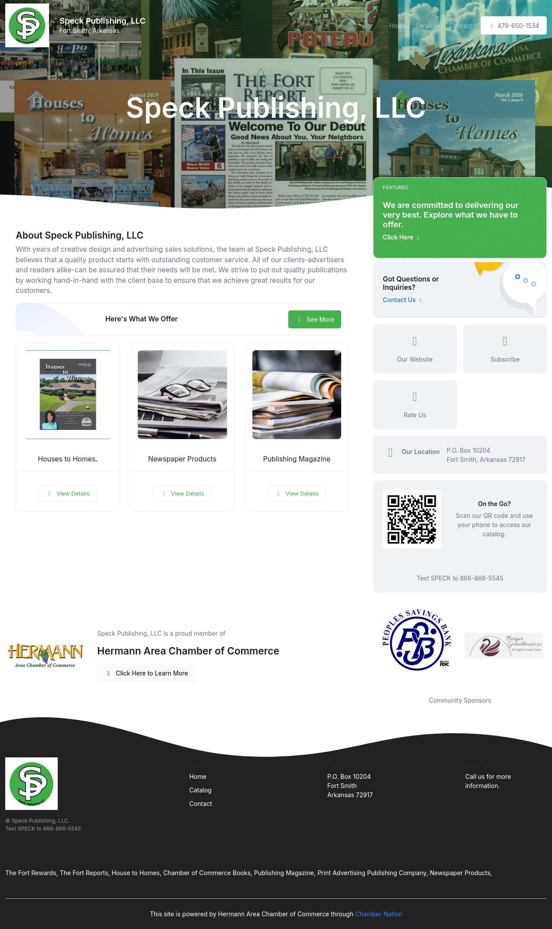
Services (427, 25)
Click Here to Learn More (146, 673)
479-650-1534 (513, 25)
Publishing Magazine (296, 459)
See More (314, 319)
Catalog (200, 790)
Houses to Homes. (68, 459)
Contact (460, 25)
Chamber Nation (378, 914)
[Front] (28, 25)
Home (397, 25)
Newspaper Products (182, 459)
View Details (68, 493)
